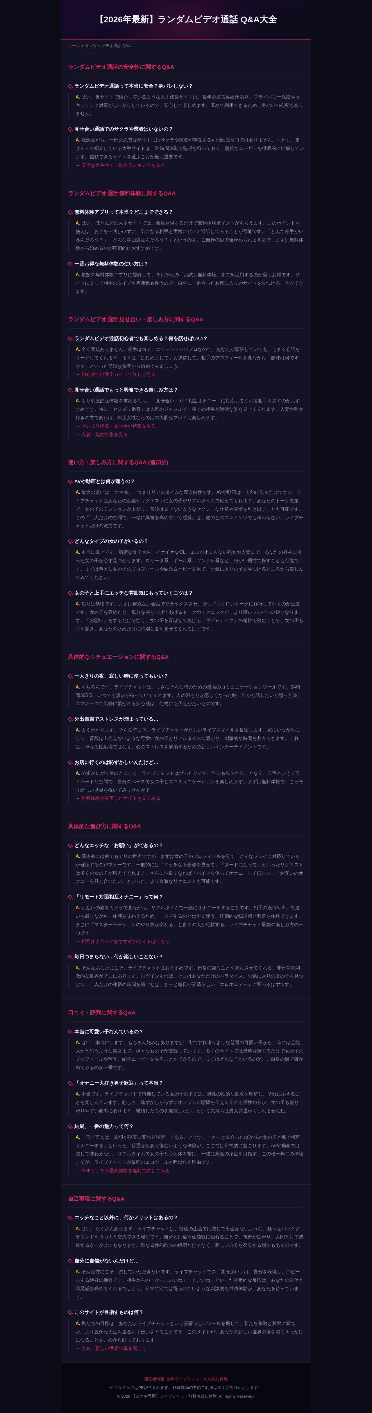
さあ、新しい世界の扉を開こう (113, 1348)
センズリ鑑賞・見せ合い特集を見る (118, 426)
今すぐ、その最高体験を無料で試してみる (125, 1170)
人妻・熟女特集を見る (104, 434)
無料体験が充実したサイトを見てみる (120, 798)
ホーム (74, 46)
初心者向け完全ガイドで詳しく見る (118, 374)
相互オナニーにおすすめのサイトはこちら (125, 941)
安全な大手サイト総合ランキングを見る (123, 165)
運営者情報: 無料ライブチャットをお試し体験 (186, 1379)
